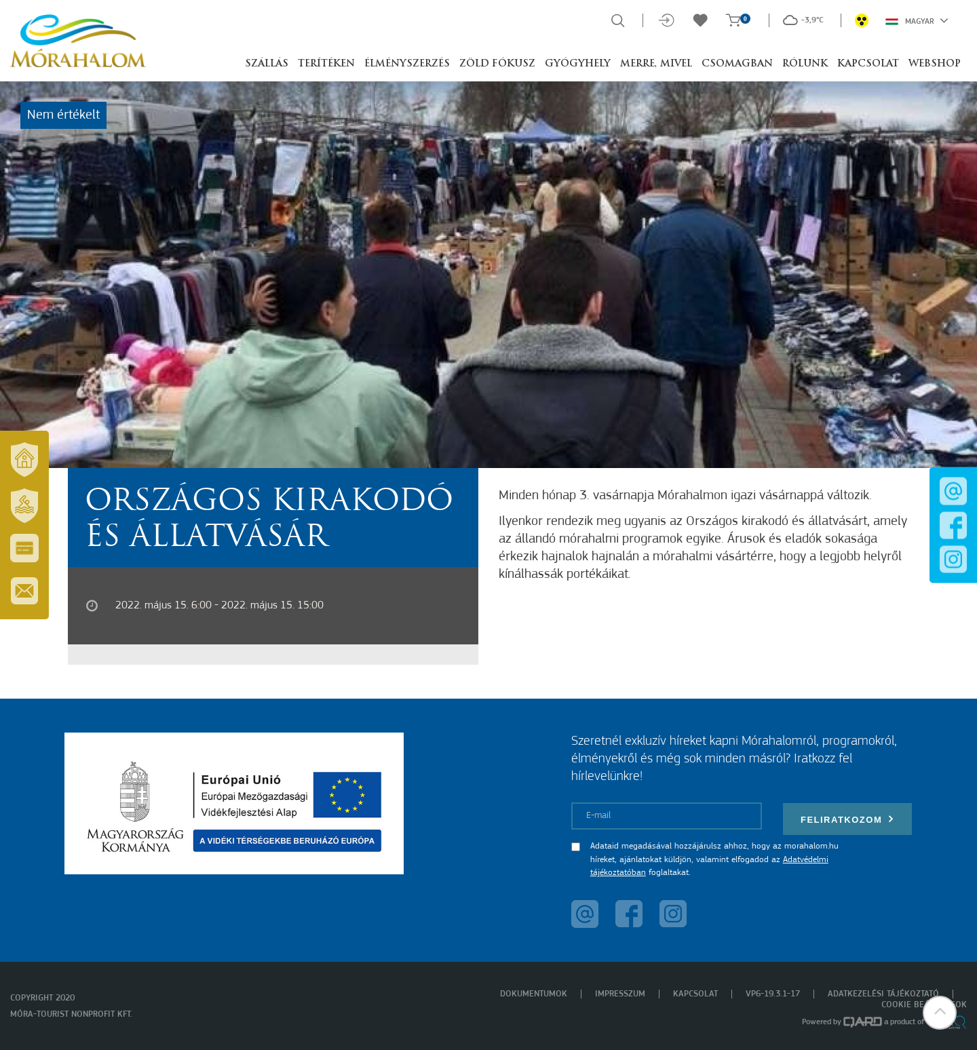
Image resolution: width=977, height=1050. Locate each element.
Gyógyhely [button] (578, 64)
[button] (940, 1013)
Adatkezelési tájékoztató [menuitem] (883, 994)
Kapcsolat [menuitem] (695, 994)
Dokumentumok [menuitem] (533, 994)
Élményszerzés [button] (407, 64)
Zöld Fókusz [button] (497, 64)
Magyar (917, 20)
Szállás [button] (266, 64)
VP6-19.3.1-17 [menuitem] (773, 994)
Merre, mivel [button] (656, 64)
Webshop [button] (934, 64)
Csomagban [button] (737, 64)
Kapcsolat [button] (868, 64)
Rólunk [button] (805, 64)
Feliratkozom (847, 819)
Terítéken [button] (326, 64)
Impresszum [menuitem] (620, 994)
